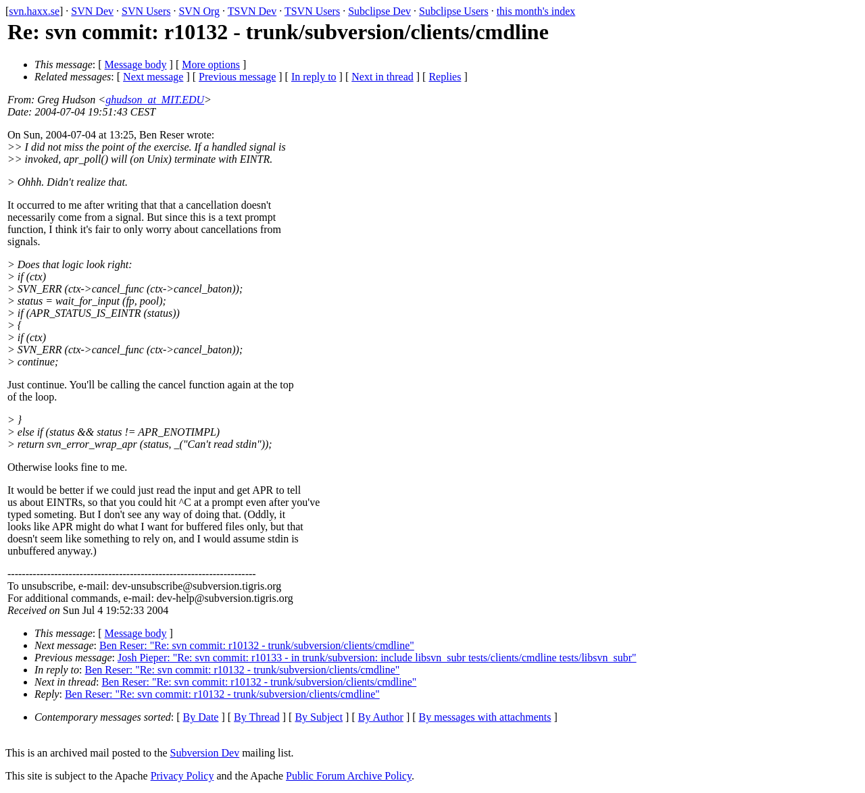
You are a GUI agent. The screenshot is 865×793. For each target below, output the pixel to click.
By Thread (257, 717)
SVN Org (199, 11)
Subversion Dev (205, 753)
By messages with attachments (485, 717)
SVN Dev (92, 11)
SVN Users (146, 11)
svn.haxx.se (34, 11)
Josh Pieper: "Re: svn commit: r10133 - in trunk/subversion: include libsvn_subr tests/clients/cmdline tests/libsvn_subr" (377, 657)
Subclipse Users (454, 11)
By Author (380, 717)
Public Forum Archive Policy (349, 776)
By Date (201, 717)
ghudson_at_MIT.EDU (154, 99)
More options (211, 64)
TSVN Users (312, 11)
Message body (136, 64)
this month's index (536, 11)
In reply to (314, 76)
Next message (153, 76)
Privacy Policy (182, 776)
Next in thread (382, 76)
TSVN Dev (252, 11)
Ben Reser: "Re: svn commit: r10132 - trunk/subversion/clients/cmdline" (256, 645)
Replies (444, 76)
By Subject (319, 717)
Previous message (237, 76)
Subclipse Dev (379, 11)
